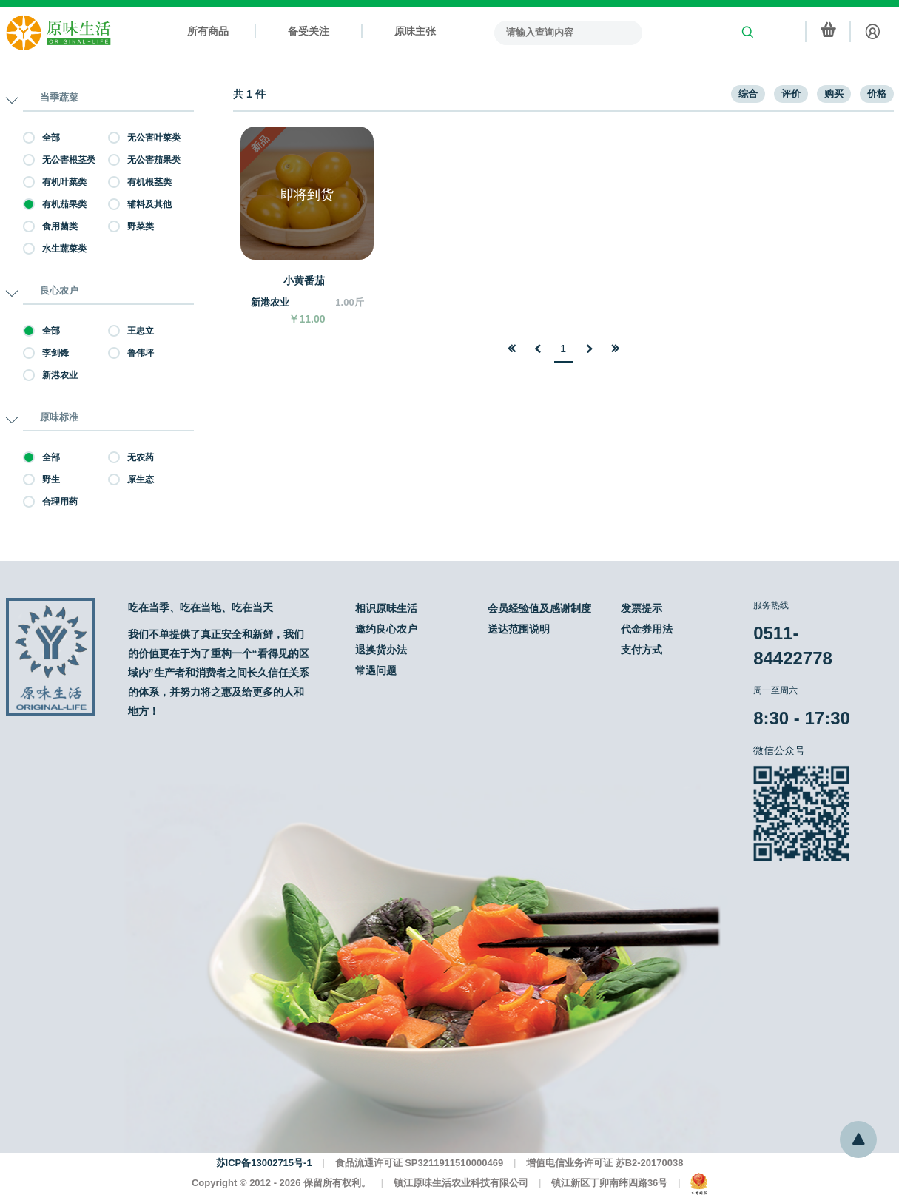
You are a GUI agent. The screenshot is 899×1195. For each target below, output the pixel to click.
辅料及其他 (140, 204)
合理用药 (50, 502)
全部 (41, 138)
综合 (748, 93)
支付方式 (641, 650)
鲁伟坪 (131, 353)
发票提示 (641, 608)
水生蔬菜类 (55, 249)
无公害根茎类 (59, 160)
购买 (834, 93)
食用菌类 (50, 226)
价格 (876, 93)
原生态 (131, 479)
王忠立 (131, 331)
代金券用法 (647, 629)
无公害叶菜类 (144, 138)
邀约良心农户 (386, 629)
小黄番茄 (304, 280)
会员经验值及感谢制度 (539, 608)
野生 (41, 479)
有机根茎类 (140, 182)
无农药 (131, 457)
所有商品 (208, 31)
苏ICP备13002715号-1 (264, 1162)
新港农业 (50, 375)
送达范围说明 (519, 629)
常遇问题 (376, 670)
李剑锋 (46, 353)
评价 (791, 93)
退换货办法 (381, 650)
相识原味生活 (386, 608)
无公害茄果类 (144, 160)
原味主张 (415, 31)
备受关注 (308, 31)
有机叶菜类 (55, 182)
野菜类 (131, 226)
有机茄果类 (55, 204)
